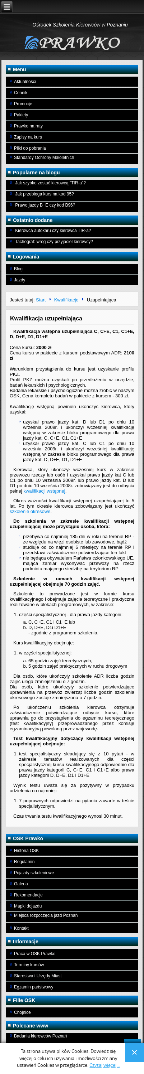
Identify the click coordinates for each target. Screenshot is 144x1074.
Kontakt (21, 928)
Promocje (23, 103)
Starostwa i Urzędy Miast (38, 975)
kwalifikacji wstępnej (44, 491)
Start (41, 300)
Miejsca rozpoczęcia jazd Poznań (46, 915)
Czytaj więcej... (104, 1065)
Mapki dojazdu (28, 906)
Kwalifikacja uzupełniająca (46, 318)
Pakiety (21, 114)
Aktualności (25, 81)
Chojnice (22, 1012)
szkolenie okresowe (30, 511)
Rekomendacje (28, 895)
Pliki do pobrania (30, 148)
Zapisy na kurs (28, 137)
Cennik (20, 92)
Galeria (21, 883)
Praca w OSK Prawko (34, 953)
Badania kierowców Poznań (40, 1036)
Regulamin (24, 861)
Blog (18, 268)
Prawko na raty (28, 126)
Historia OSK (26, 850)
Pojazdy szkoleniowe (34, 872)
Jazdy (19, 279)
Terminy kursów (29, 964)
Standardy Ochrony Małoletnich (44, 157)
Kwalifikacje (66, 300)
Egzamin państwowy (33, 987)
